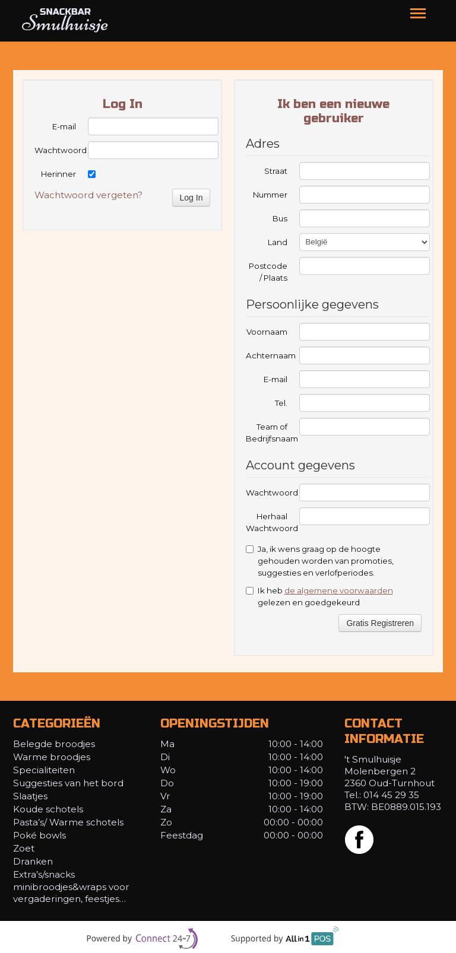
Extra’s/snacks (44, 874)
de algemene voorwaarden (338, 590)
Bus (280, 218)
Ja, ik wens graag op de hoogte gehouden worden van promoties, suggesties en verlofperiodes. (320, 560)
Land (277, 242)
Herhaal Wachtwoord (266, 522)
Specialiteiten (44, 770)
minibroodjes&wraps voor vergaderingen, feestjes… (71, 892)
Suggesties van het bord (68, 783)
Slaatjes (30, 796)
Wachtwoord (55, 150)
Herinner (58, 174)
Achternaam (266, 355)
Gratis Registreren (380, 623)
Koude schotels (48, 809)
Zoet (23, 848)
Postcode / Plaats (268, 271)
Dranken (33, 861)
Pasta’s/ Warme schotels (69, 822)
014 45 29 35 (391, 794)
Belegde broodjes (54, 743)
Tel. (281, 403)
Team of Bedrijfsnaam (266, 432)
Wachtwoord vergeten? (88, 195)
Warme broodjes (51, 757)
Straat (275, 171)
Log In (191, 197)
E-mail (64, 126)
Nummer (270, 194)
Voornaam (266, 331)
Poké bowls (39, 835)
